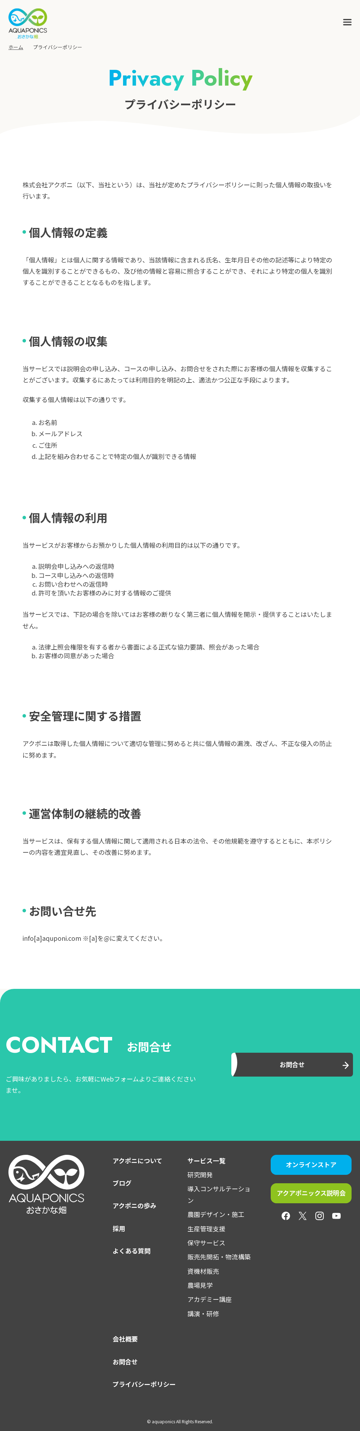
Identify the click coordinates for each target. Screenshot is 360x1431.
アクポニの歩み (134, 1205)
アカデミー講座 (209, 1299)
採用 (118, 1228)
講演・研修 (203, 1313)
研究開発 (200, 1174)
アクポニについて (137, 1160)
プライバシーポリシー (144, 1384)
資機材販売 (203, 1271)
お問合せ (125, 1361)
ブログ (121, 1182)
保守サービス (206, 1242)
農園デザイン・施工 (215, 1214)
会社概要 (125, 1338)
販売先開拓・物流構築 (219, 1256)
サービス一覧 (206, 1160)
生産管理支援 (206, 1228)
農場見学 (200, 1285)
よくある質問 (131, 1250)
